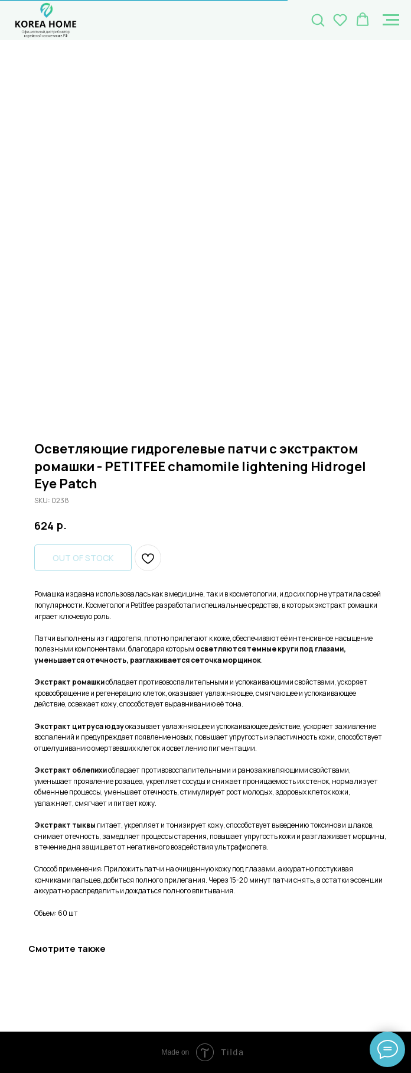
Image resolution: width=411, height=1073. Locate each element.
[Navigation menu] (391, 20)
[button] (318, 19)
